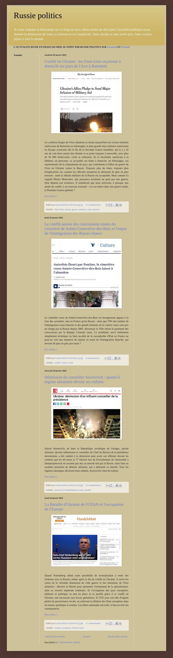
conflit (57, 363)
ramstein (82, 209)
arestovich (58, 490)
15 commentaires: (94, 205)
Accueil (86, 636)
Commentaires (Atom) (69, 642)
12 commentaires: (94, 485)
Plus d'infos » (51, 196)
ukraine (96, 209)
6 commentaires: (92, 358)
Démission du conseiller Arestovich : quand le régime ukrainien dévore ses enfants (82, 379)
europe (68, 209)
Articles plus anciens (118, 636)
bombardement (70, 490)
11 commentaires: (94, 623)
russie (89, 209)
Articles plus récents (55, 636)
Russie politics (38, 15)
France (64, 363)
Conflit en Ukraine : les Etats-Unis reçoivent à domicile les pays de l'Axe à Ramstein (83, 63)
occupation (66, 628)
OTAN (75, 628)
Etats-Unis (59, 209)
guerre (74, 209)
